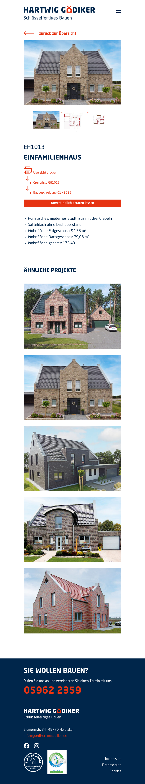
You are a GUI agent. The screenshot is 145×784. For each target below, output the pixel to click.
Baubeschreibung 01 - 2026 (52, 192)
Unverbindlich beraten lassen (72, 203)
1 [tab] (77, 131)
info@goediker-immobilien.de (45, 736)
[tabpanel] (46, 120)
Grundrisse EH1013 (46, 182)
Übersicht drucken (45, 172)
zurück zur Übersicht (57, 34)
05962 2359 (52, 691)
